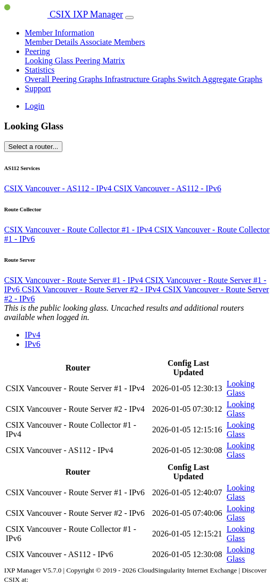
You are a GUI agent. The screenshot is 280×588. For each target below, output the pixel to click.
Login (34, 106)
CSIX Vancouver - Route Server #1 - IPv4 (74, 280)
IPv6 (32, 344)
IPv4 (32, 334)
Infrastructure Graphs (141, 79)
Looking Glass (50, 60)
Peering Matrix (100, 60)
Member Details (52, 42)
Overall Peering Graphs (65, 79)
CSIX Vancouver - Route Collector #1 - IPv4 (79, 229)
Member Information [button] (59, 32)
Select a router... (33, 146)
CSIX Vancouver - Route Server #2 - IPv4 (92, 289)
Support (38, 88)
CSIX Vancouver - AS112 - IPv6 (167, 188)
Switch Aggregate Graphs (219, 79)
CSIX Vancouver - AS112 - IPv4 (58, 188)
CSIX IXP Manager (63, 14)
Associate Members (112, 42)
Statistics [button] (40, 69)
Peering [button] (37, 51)
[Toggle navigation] (129, 17)
